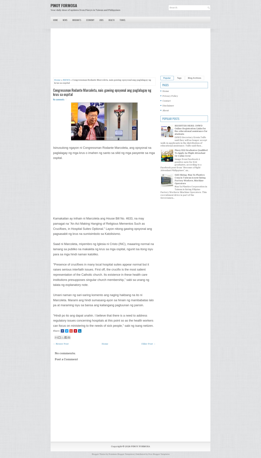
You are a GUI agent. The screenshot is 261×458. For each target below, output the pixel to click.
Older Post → (148, 344)
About (165, 110)
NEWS (66, 80)
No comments (58, 99)
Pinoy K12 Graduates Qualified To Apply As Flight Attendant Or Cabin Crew (191, 153)
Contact (166, 101)
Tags (179, 78)
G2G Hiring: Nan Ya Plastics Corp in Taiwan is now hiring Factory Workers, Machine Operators (190, 179)
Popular (167, 78)
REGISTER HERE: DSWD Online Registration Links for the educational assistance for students (191, 129)
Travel (123, 20)
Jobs (101, 20)
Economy (90, 20)
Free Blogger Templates (158, 454)
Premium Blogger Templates (121, 454)
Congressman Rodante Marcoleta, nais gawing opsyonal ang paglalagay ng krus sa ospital (102, 92)
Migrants (76, 20)
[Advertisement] (104, 54)
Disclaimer (168, 105)
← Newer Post (61, 344)
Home (55, 20)
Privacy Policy (170, 96)
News (65, 20)
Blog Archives (194, 78)
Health (112, 20)
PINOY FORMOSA (64, 5)
